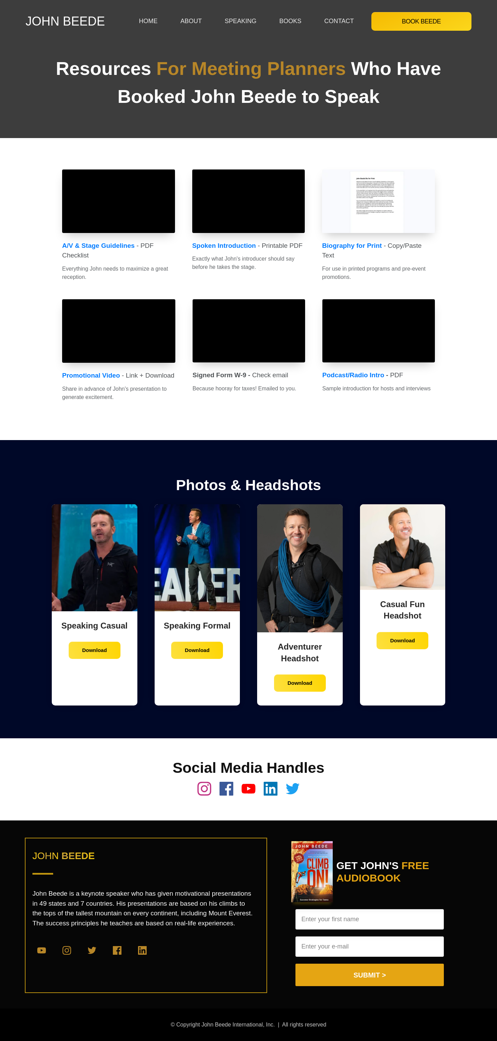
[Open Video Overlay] (118, 201)
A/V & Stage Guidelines (98, 245)
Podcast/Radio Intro (353, 375)
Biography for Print (352, 245)
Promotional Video (91, 375)
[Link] (148, 21)
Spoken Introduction (224, 245)
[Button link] (421, 21)
